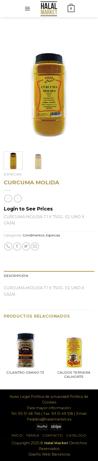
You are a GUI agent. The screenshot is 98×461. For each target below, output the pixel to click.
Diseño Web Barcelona (49, 454)
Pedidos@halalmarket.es (49, 419)
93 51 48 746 (29, 413)
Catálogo (76, 435)
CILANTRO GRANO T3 (25, 372)
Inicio (17, 435)
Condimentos (33, 235)
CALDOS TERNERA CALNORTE (73, 374)
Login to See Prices (28, 209)
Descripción (16, 276)
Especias (13, 174)
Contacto (52, 435)
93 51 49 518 (62, 413)
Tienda (32, 435)
